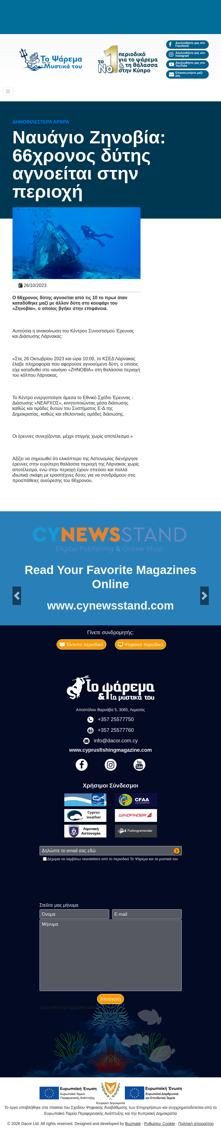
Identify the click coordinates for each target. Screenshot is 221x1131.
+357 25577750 (116, 719)
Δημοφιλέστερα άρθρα (41, 121)
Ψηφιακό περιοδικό (140, 644)
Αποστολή (110, 999)
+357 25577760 (116, 730)
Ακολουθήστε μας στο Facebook (187, 44)
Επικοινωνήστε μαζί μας (186, 74)
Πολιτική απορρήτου (196, 1123)
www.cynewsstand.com (110, 605)
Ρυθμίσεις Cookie (159, 1123)
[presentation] (83, 873)
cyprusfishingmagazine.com (68, 1007)
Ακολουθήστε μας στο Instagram (187, 54)
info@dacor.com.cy (116, 740)
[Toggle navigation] (8, 91)
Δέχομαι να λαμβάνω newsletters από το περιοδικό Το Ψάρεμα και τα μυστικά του (112, 859)
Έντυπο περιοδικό (81, 644)
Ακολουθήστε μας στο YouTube (187, 64)
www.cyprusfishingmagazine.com (110, 750)
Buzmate (133, 1123)
